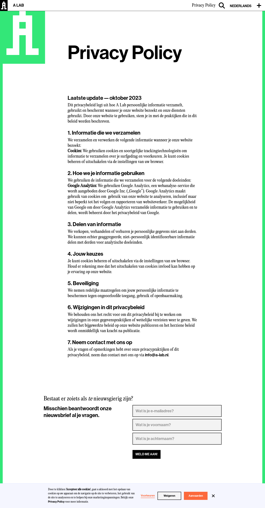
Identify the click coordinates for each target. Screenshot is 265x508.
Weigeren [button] (169, 495)
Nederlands (240, 6)
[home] (4, 5)
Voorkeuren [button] (148, 495)
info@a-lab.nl (156, 355)
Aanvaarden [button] (196, 495)
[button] (213, 496)
